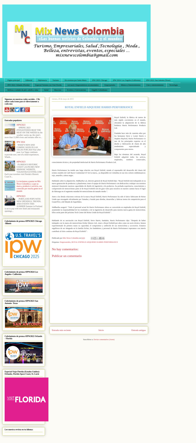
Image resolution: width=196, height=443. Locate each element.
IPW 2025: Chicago (99, 80)
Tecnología (173, 85)
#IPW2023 (21, 125)
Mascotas (57, 90)
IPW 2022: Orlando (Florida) (19, 85)
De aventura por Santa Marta (75, 80)
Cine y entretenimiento (155, 85)
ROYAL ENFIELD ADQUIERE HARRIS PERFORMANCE (94, 242)
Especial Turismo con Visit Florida (48, 85)
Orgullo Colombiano (99, 90)
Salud (46, 90)
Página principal (14, 80)
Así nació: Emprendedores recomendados (83, 85)
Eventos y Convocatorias (76, 90)
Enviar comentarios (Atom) (104, 339)
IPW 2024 (21, 142)
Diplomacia (42, 80)
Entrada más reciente (61, 330)
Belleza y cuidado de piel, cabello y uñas (23, 90)
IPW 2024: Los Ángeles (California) (126, 80)
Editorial (29, 80)
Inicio (101, 330)
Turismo (56, 80)
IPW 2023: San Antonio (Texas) (158, 80)
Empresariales (110, 85)
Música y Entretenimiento (130, 85)
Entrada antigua (138, 330)
